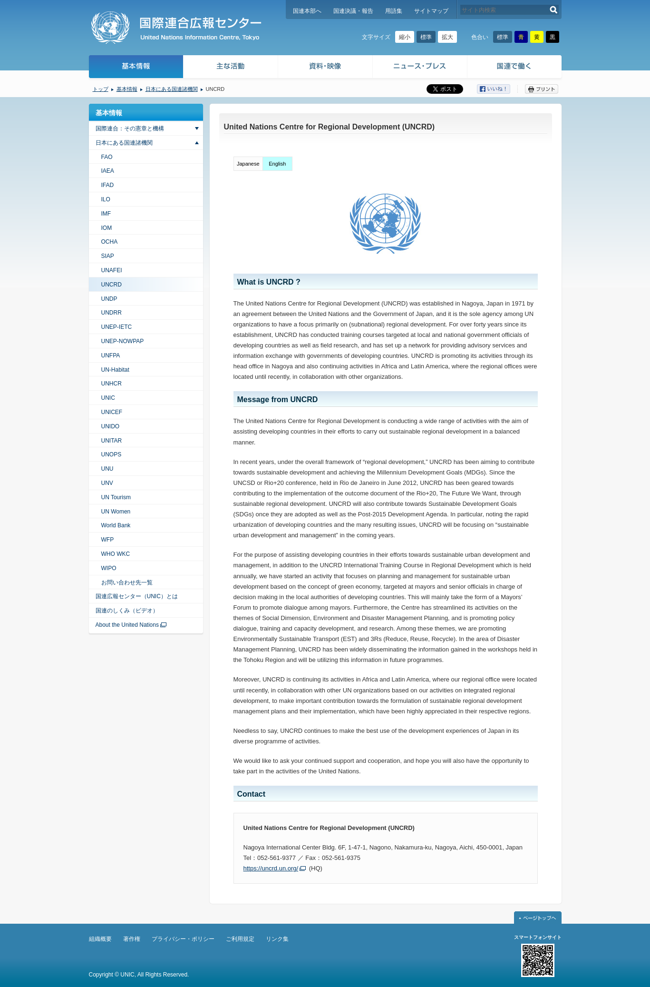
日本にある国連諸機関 (172, 89)
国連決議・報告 (353, 11)
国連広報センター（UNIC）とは (137, 596)
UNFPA (110, 355)
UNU (107, 468)
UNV (107, 483)
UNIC (108, 398)
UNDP (109, 299)
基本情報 (135, 68)
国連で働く (515, 68)
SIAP (107, 256)
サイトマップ (431, 11)
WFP (107, 539)
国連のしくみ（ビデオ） (127, 610)
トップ (100, 89)
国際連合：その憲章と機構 (130, 128)
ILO (105, 199)
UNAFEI (111, 270)
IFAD (107, 185)
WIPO (108, 568)
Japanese (248, 164)
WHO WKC (115, 554)
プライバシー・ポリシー (183, 939)
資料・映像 (325, 68)
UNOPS (111, 454)
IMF (106, 213)
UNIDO (110, 426)
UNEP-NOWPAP (122, 341)
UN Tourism (116, 497)
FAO (107, 157)
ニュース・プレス (420, 68)
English (277, 164)
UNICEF (112, 412)
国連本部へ (307, 11)
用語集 (393, 11)
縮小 (404, 37)
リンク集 (277, 939)
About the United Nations (127, 625)
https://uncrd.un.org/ (271, 868)
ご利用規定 (240, 939)
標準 (426, 37)
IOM (106, 228)
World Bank (116, 525)
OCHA (109, 241)
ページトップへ (538, 917)
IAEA (107, 171)
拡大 (447, 37)
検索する (554, 10)
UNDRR (111, 312)
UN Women (116, 511)
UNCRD (111, 284)
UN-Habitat (115, 369)
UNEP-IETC (116, 327)
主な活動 (231, 68)
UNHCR (111, 383)
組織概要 (100, 939)
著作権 (131, 939)
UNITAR (111, 440)
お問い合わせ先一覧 (127, 582)
